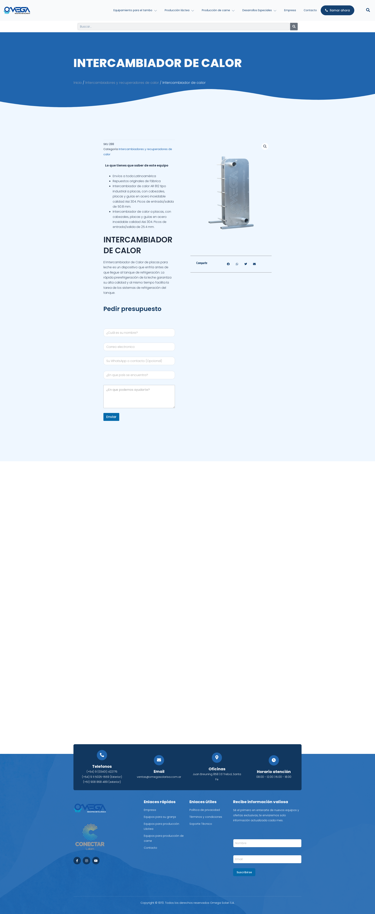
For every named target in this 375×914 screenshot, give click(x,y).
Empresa (290, 10)
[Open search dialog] (368, 10)
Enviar (111, 416)
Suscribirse (244, 872)
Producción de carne (218, 10)
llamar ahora (337, 10)
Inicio (77, 82)
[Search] (294, 26)
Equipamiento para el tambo (135, 10)
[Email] (159, 760)
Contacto (310, 10)
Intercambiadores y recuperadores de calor (124, 82)
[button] (265, 146)
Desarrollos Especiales (259, 10)
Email (158, 771)
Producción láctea (179, 10)
